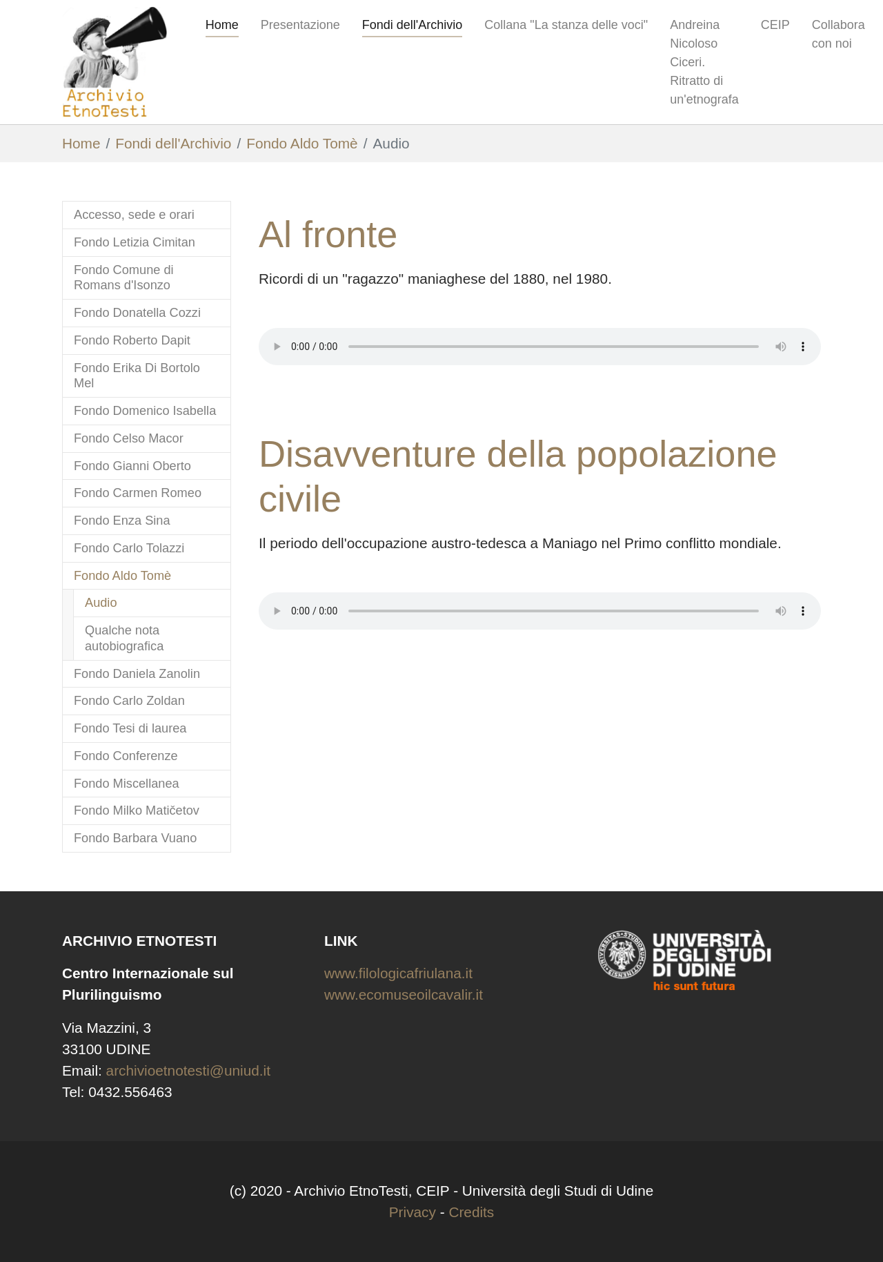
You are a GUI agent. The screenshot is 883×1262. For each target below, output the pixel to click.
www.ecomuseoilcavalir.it (403, 994)
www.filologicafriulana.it (398, 973)
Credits (471, 1212)
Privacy (412, 1212)
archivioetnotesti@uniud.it (188, 1070)
